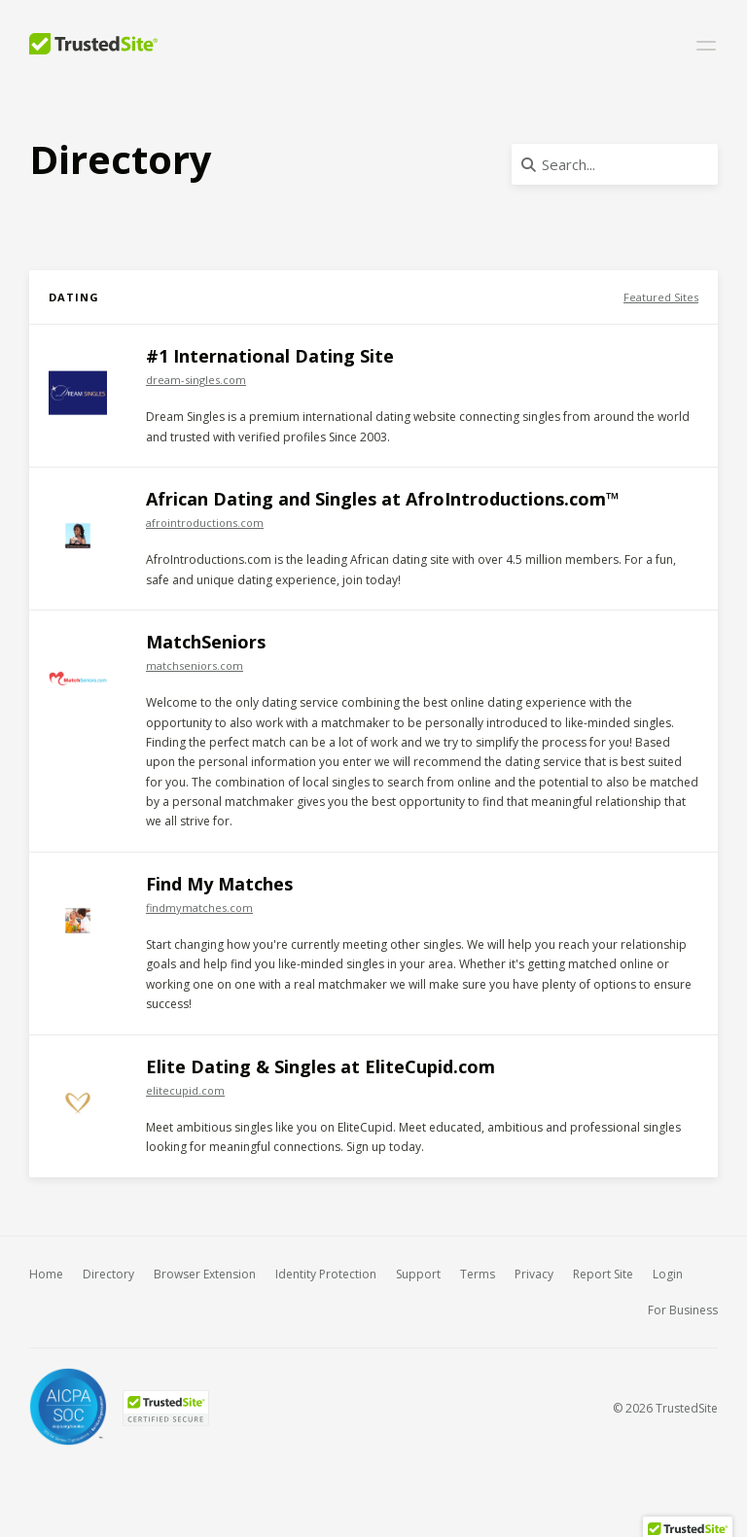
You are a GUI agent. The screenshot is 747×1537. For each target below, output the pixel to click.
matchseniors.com (194, 665)
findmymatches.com (199, 907)
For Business (683, 1310)
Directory (108, 1274)
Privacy (534, 1274)
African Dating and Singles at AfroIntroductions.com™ (383, 498)
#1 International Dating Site (270, 355)
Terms (477, 1274)
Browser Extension (205, 1274)
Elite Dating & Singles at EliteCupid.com (320, 1066)
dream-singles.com (196, 379)
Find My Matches (219, 883)
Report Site (603, 1274)
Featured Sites (660, 297)
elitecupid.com (185, 1090)
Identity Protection (325, 1274)
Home (46, 1274)
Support (418, 1274)
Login (668, 1274)
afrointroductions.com (205, 522)
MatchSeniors (206, 641)
